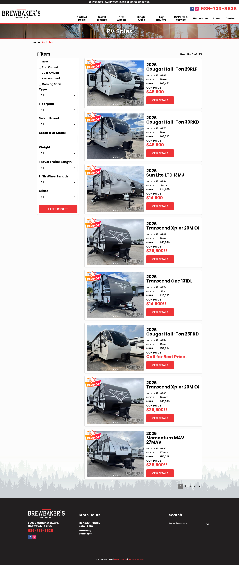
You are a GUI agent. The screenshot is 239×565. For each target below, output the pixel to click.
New (43, 61)
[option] (115, 83)
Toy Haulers (161, 18)
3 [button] (117, 104)
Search (175, 515)
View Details (160, 100)
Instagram (197, 9)
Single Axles (141, 18)
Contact (231, 18)
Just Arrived (49, 73)
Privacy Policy (120, 559)
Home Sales (200, 18)
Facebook (192, 9)
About (217, 18)
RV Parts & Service (181, 18)
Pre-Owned (48, 67)
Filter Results (58, 209)
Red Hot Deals (82, 18)
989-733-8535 (219, 8)
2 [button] (115, 104)
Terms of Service (135, 559)
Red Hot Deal (49, 78)
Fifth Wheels (121, 18)
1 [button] (113, 104)
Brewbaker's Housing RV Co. (21, 13)
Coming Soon (50, 84)
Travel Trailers (102, 18)
